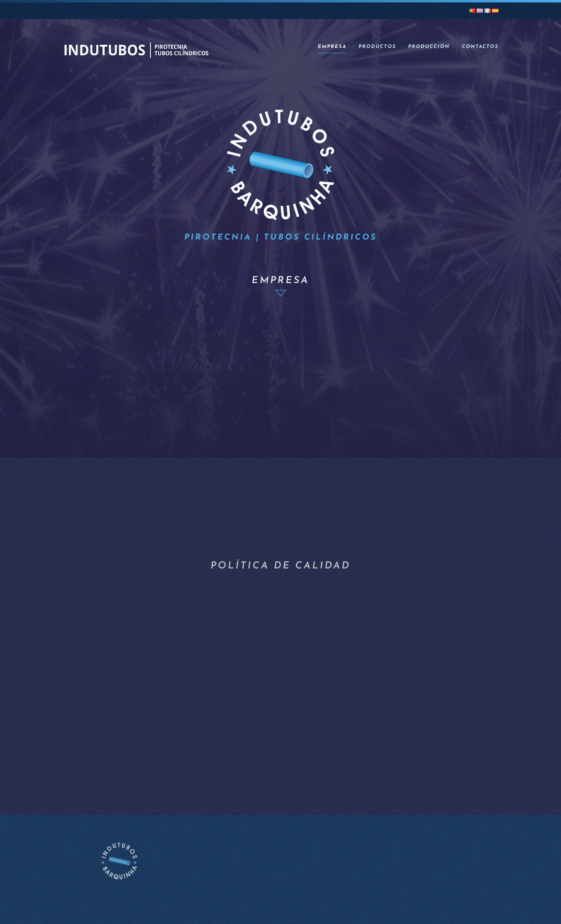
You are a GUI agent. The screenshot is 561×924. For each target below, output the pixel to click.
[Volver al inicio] (136, 47)
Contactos (480, 46)
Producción (429, 46)
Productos (377, 46)
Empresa (332, 46)
